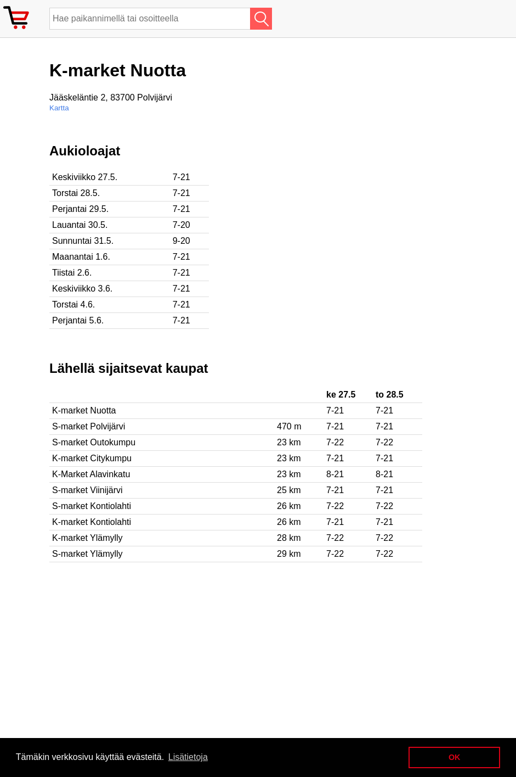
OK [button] (455, 757)
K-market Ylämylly (87, 538)
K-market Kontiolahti (91, 522)
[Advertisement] (356, 220)
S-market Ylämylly (87, 553)
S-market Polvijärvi (88, 426)
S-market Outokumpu (93, 442)
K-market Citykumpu (92, 458)
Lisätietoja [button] (188, 757)
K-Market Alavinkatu (91, 474)
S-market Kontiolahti (91, 506)
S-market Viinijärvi (87, 490)
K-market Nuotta (84, 410)
